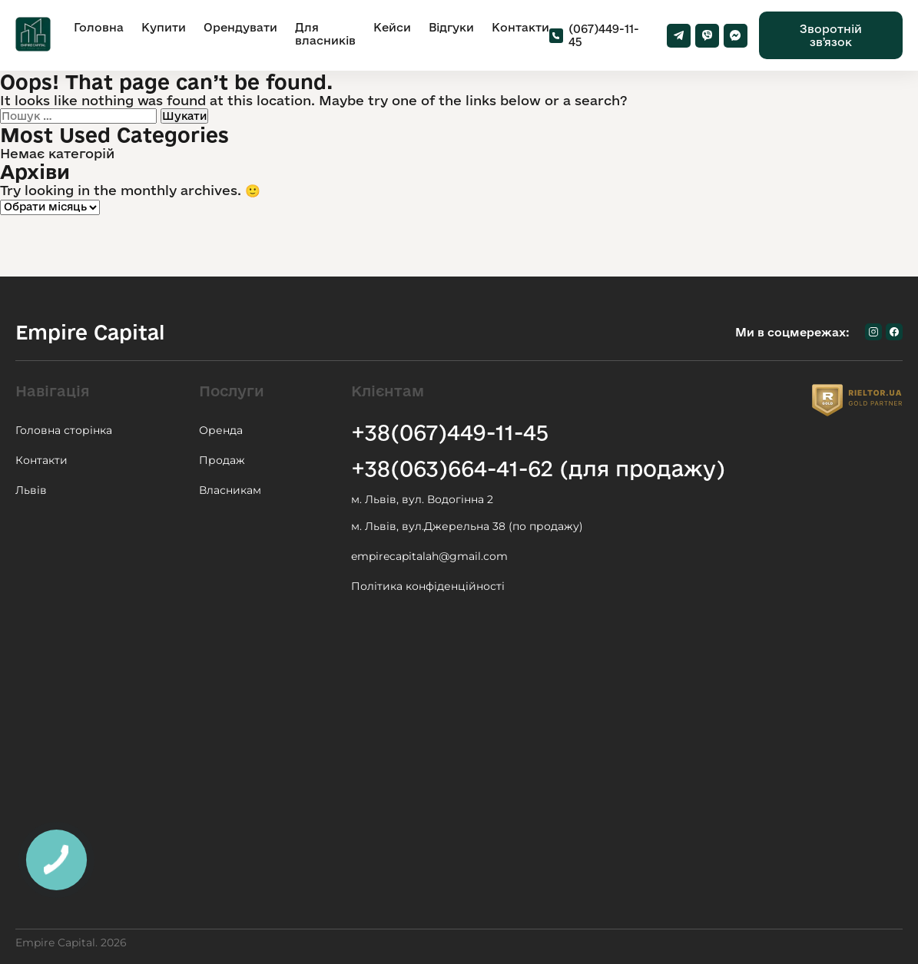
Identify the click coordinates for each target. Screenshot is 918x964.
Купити (163, 27)
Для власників (325, 34)
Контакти (520, 27)
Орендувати (240, 27)
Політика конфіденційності (428, 586)
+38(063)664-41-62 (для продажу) (538, 468)
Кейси (392, 27)
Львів (31, 490)
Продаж (222, 460)
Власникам (230, 490)
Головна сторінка (63, 430)
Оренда (221, 430)
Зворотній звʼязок (831, 35)
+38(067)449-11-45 (449, 432)
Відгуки (451, 27)
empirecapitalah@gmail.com (429, 556)
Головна (99, 27)
